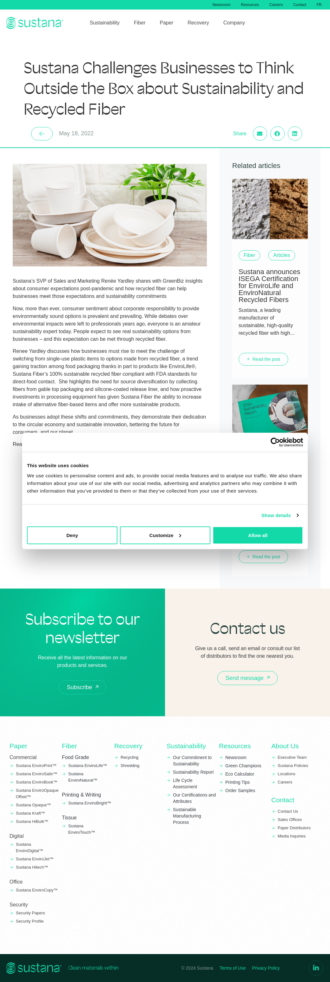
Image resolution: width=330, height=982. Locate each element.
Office (16, 881)
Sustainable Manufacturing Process (187, 816)
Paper (18, 746)
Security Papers (30, 913)
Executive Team (292, 757)
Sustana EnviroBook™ (36, 782)
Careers (273, 5)
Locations (286, 773)
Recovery (128, 746)
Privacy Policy (266, 968)
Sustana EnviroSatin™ (36, 773)
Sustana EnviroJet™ (35, 859)
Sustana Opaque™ (33, 805)
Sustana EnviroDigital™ (29, 847)
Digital (16, 836)
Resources (246, 5)
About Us (285, 746)
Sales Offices (290, 819)
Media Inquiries (292, 836)
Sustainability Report (193, 772)
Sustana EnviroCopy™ (37, 890)
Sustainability (186, 746)
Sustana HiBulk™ (32, 821)
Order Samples (240, 790)
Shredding (130, 765)
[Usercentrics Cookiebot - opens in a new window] (275, 442)
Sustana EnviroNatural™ (83, 777)
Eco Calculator (239, 774)
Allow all (257, 535)
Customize (165, 535)
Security (19, 904)
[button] (278, 133)
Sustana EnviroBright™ (89, 803)
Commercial (23, 757)
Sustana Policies (293, 765)
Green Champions (243, 765)
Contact (298, 5)
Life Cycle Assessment (185, 783)
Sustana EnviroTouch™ (82, 829)
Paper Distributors (294, 827)
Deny (72, 535)
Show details (276, 515)
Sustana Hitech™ (32, 867)
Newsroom (216, 5)
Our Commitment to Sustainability (192, 760)
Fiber (69, 746)
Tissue (69, 817)
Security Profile (29, 921)
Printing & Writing (81, 794)
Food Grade (75, 757)
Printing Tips (237, 782)
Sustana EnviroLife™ (87, 765)
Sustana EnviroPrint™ (37, 765)
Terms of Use (233, 968)
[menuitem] (318, 5)
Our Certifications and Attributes (194, 798)
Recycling (129, 757)
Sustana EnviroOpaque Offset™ (37, 793)
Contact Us (288, 811)
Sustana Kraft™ (30, 813)
